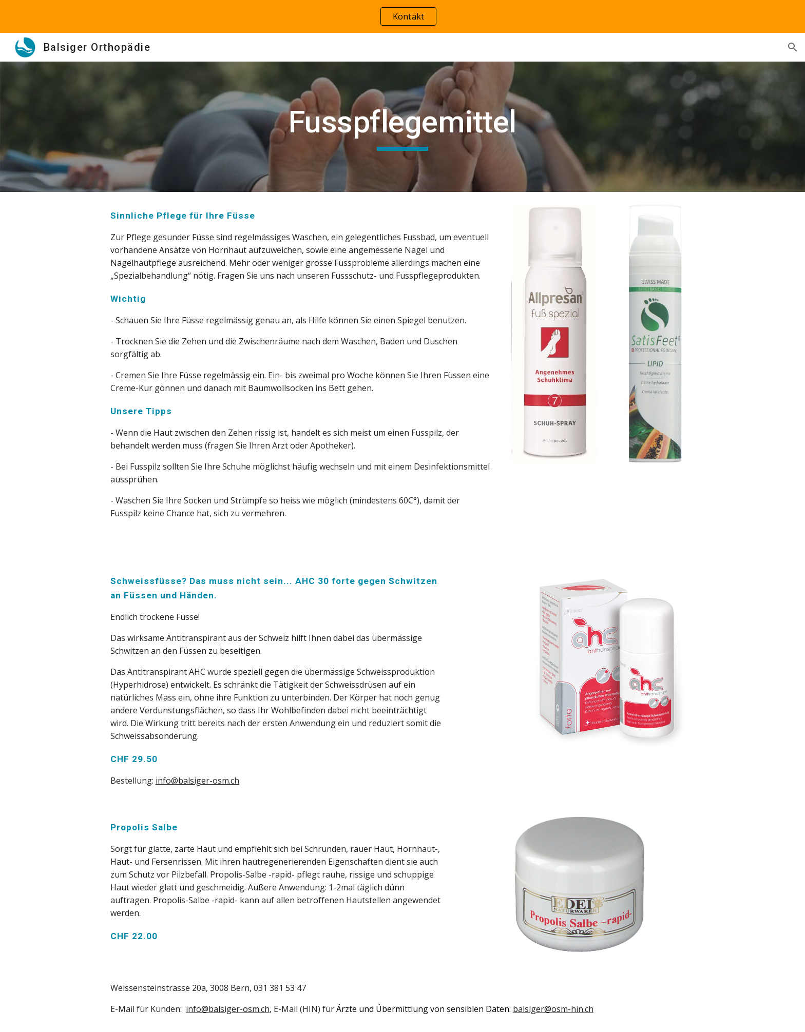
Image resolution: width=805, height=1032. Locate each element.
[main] (402, 127)
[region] (402, 16)
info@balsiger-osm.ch (197, 780)
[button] (792, 47)
